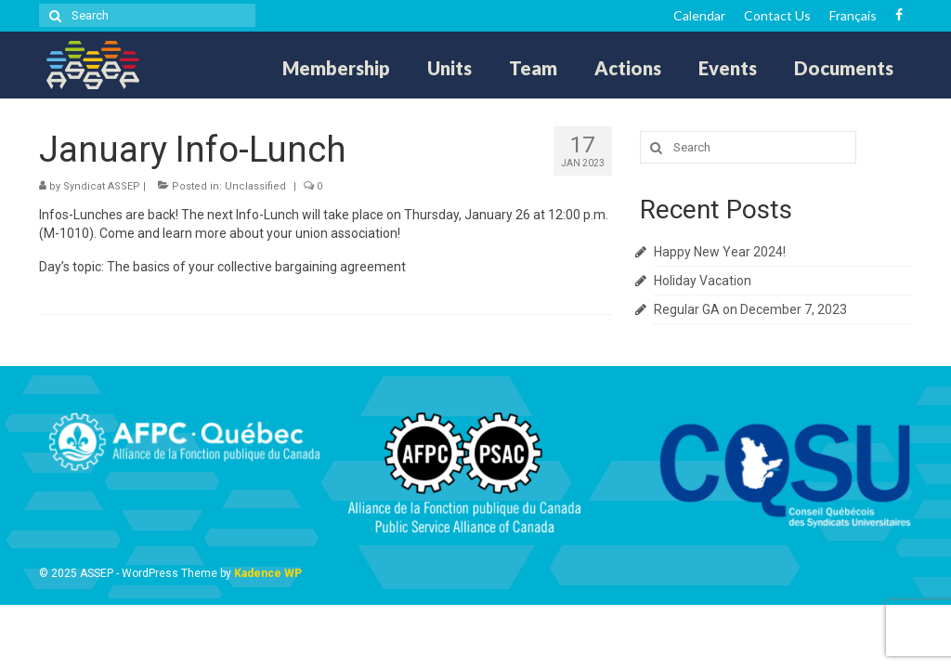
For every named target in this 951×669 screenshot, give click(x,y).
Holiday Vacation (702, 280)
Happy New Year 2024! (720, 251)
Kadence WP (268, 573)
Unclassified (255, 186)
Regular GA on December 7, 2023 (750, 309)
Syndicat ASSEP (101, 186)
